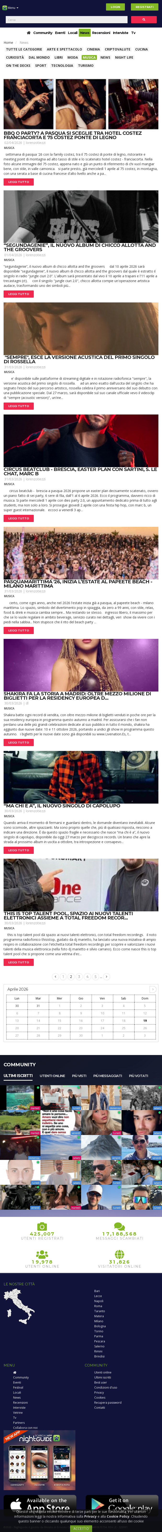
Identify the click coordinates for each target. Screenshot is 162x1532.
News (84, 33)
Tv (133, 33)
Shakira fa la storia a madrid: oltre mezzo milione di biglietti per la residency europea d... (77, 696)
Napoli (98, 1301)
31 (38, 1006)
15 (59, 1021)
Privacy (99, 1392)
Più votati (138, 1076)
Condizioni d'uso (105, 1387)
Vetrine (18, 1413)
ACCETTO (81, 1528)
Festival (18, 1387)
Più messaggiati (107, 1076)
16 (81, 1021)
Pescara (99, 1341)
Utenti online (52, 1076)
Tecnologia (62, 65)
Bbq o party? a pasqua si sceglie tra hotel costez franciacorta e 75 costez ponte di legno (73, 135)
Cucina (141, 49)
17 (102, 1021)
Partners (19, 1423)
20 (17, 1028)
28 (38, 1035)
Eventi (60, 33)
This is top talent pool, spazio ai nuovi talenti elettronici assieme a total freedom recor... (68, 916)
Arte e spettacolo (64, 49)
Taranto (99, 1311)
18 (123, 1021)
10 (102, 1013)
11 (123, 1013)
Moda (72, 57)
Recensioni (101, 33)
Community (42, 33)
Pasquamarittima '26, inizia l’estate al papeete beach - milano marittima (78, 584)
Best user (100, 1382)
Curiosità (15, 57)
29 (59, 1035)
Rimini (98, 1351)
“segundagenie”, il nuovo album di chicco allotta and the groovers (80, 247)
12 (145, 1013)
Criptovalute (117, 49)
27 (17, 1035)
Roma (98, 1306)
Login (115, 7)
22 (59, 1028)
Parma (98, 1336)
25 (123, 1028)
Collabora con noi (25, 1428)
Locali (72, 33)
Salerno (99, 1346)
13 (17, 1021)
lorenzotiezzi (35, 142)
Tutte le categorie (24, 49)
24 (102, 1028)
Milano (98, 1321)
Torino (98, 1331)
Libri (59, 57)
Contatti (99, 1408)
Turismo (86, 65)
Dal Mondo (39, 57)
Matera (99, 1316)
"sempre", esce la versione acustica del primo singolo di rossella (79, 359)
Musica (89, 57)
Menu (10, 10)
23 (81, 1028)
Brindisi (99, 1356)
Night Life (124, 57)
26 (145, 1028)
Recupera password (108, 1403)
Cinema (93, 49)
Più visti (79, 1076)
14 (38, 1021)
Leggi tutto (18, 182)
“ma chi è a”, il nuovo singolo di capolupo (62, 806)
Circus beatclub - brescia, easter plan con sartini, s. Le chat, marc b (80, 471)
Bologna (100, 1326)
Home (8, 42)
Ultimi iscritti (18, 1075)
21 (38, 1028)
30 (17, 1006)
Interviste (120, 33)
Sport (40, 65)
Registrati (145, 7)
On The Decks (18, 65)
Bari (97, 1291)
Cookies (99, 1398)
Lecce (98, 1296)
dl (27, 703)
